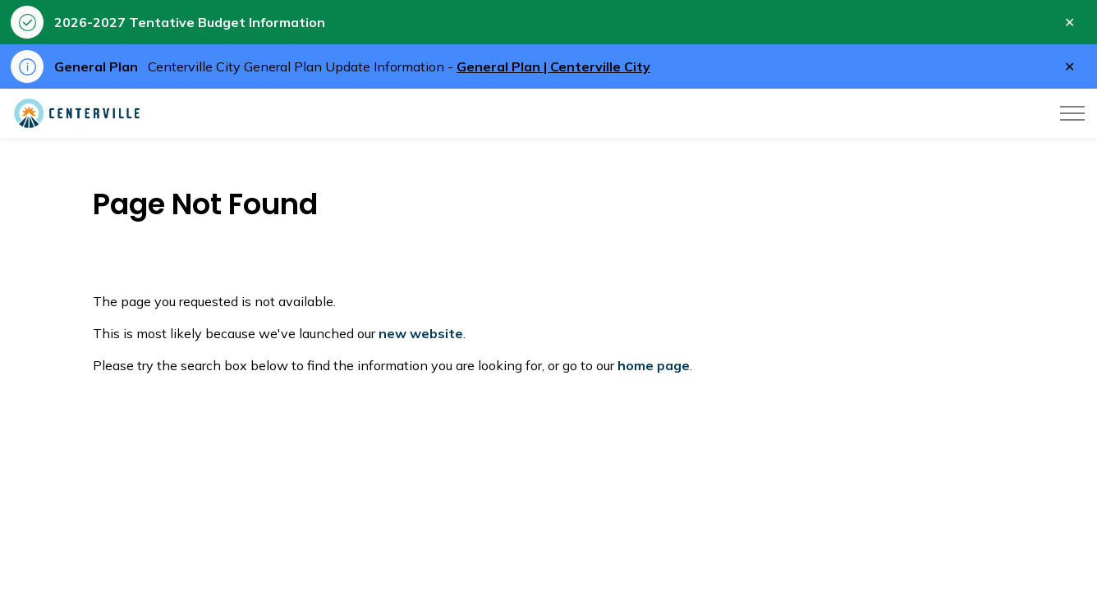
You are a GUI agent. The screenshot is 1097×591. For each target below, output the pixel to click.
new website (421, 333)
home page (653, 365)
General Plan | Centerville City (553, 66)
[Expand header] (1072, 113)
